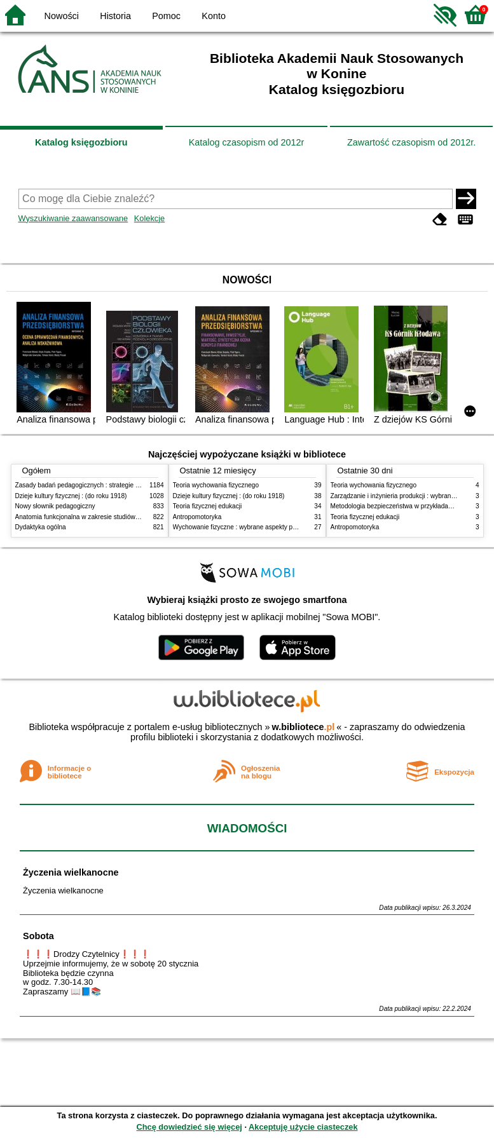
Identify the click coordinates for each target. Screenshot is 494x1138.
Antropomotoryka (197, 516)
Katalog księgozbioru (81, 142)
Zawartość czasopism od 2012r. (411, 142)
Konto (214, 16)
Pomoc (166, 16)
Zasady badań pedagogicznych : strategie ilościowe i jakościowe (106, 485)
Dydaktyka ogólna (40, 527)
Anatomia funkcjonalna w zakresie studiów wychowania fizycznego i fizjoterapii (126, 516)
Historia (115, 16)
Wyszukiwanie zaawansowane (73, 218)
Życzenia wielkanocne (70, 872)
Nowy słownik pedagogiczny (55, 506)
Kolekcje (149, 218)
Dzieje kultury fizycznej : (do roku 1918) (71, 495)
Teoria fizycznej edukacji (207, 506)
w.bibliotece (303, 727)
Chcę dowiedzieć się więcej (189, 1127)
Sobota (38, 936)
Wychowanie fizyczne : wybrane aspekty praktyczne (246, 527)
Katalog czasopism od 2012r (247, 142)
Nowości (62, 16)
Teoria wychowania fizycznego (216, 485)
